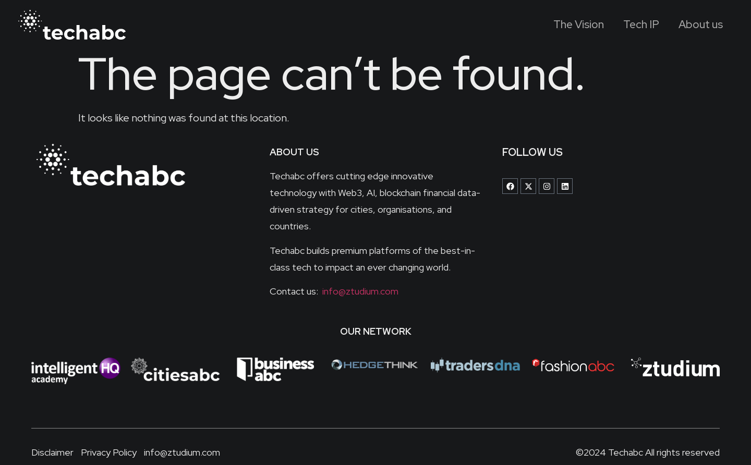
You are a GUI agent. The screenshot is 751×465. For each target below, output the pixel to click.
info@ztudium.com (359, 291)
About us (698, 24)
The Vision (566, 24)
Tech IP (633, 24)
